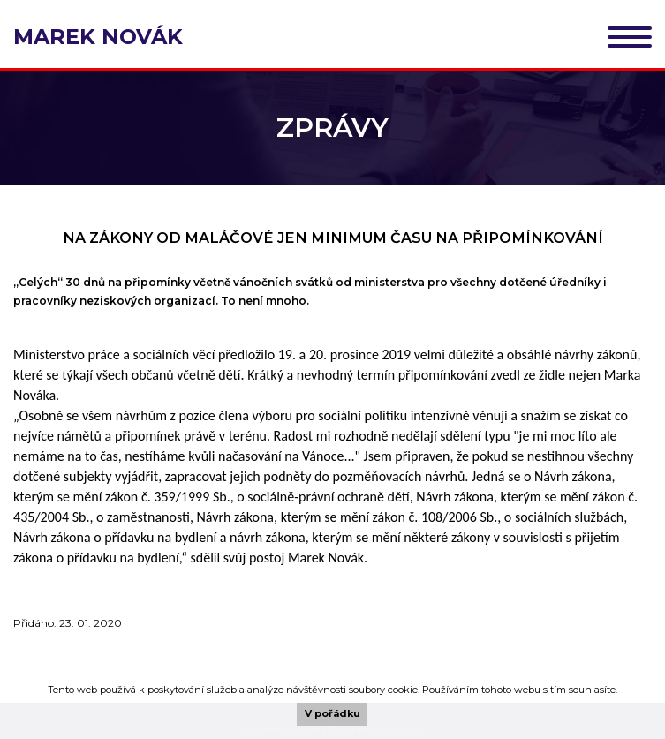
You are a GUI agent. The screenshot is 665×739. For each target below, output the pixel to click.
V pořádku (332, 713)
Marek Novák (98, 36)
